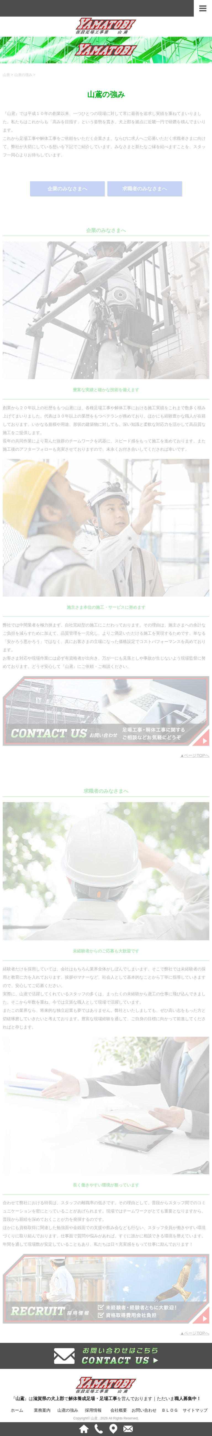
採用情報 (93, 1410)
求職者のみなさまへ (144, 188)
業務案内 (42, 1410)
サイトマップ (195, 1410)
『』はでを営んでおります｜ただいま (106, 1388)
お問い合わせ (144, 1410)
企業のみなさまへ (67, 188)
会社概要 (118, 1410)
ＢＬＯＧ (169, 1410)
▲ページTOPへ (194, 755)
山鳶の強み (67, 1410)
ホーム (17, 1410)
